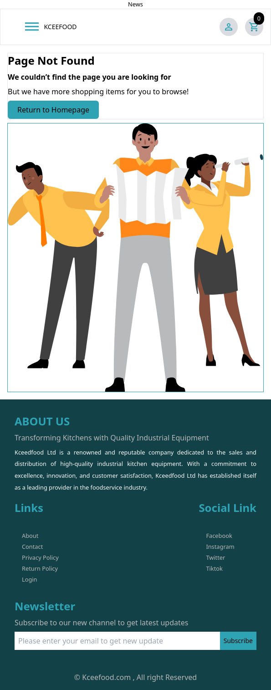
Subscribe (238, 640)
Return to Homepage (53, 110)
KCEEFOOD (60, 26)
